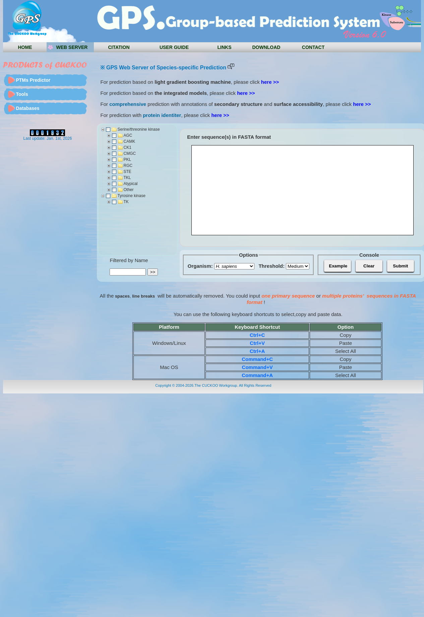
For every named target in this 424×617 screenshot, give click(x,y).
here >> (270, 82)
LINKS (224, 47)
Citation (118, 47)
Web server (72, 47)
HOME (25, 47)
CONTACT (313, 47)
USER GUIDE (174, 47)
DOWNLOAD (266, 47)
